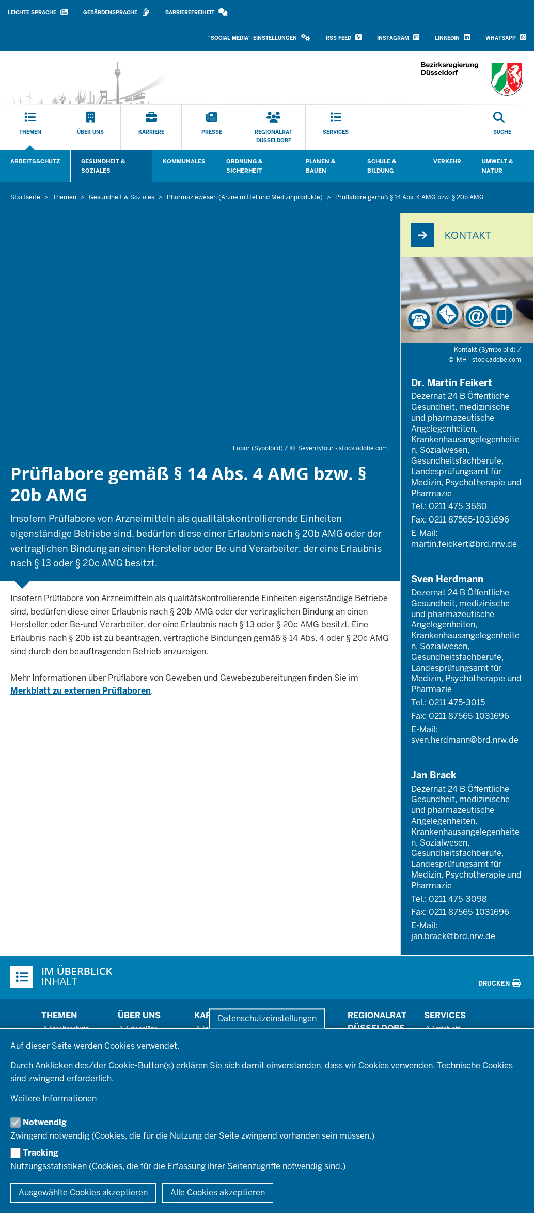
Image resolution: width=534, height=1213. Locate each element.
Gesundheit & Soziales (103, 166)
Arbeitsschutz (35, 161)
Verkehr (447, 161)
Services (445, 1015)
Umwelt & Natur (497, 166)
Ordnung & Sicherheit (244, 166)
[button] (259, 38)
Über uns (139, 1015)
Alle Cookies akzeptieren (217, 1192)
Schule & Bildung (381, 166)
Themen (59, 1015)
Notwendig (45, 1122)
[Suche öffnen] (502, 127)
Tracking (40, 1152)
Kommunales (184, 161)
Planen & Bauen (320, 166)
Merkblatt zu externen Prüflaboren (80, 690)
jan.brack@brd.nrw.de (453, 936)
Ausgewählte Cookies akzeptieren (83, 1192)
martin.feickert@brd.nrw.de (464, 544)
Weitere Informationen (53, 1098)
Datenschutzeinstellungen (267, 1018)
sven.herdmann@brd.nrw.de (465, 739)
